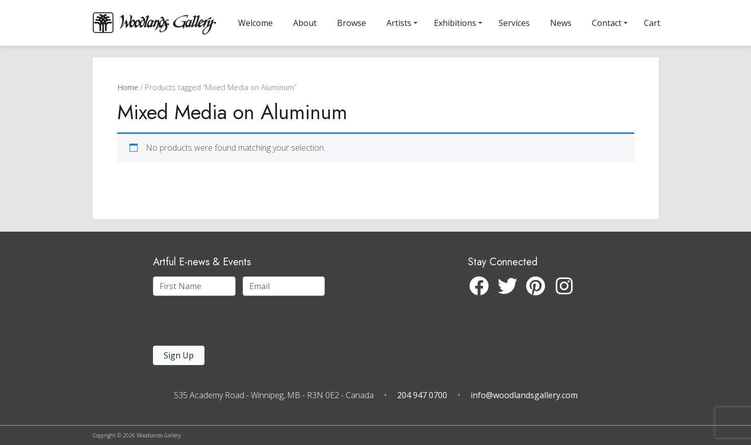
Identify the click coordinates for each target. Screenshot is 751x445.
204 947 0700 (422, 395)
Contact (606, 23)
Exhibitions (455, 23)
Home (127, 100)
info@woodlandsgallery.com (524, 395)
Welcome (255, 23)
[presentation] (215, 324)
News (561, 23)
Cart (652, 23)
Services (514, 23)
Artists (398, 23)
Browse (351, 23)
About (305, 23)
